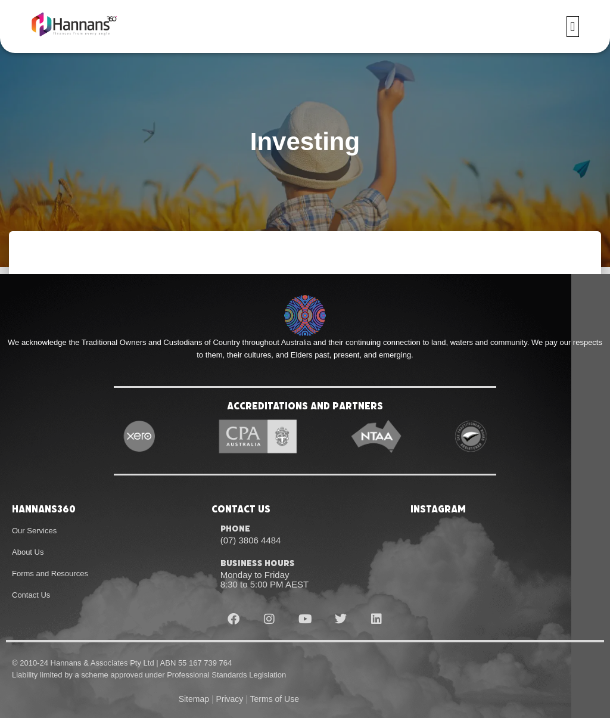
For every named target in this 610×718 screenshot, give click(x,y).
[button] (573, 27)
